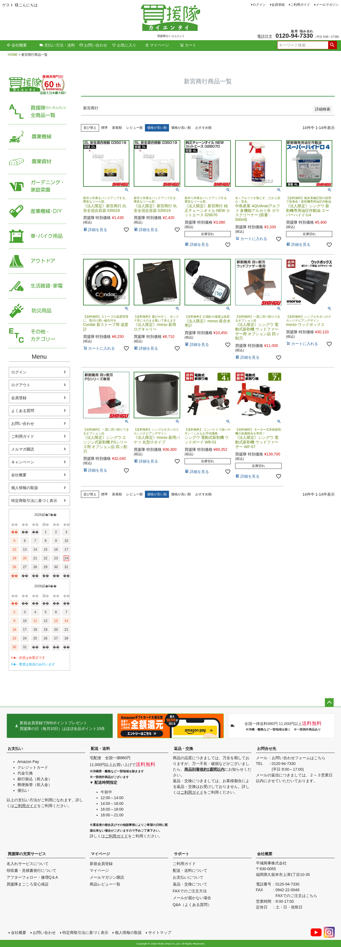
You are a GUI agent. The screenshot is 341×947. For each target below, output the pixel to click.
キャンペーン (22, 462)
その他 (37, 335)
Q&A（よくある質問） (192, 904)
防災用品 (37, 311)
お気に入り (124, 45)
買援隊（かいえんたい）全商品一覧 (37, 112)
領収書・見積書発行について (31, 870)
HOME (13, 55)
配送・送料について (190, 870)
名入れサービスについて (28, 863)
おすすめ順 (203, 128)
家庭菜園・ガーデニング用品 (37, 186)
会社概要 (17, 45)
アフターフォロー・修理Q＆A (32, 877)
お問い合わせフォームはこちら (298, 758)
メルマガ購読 (22, 449)
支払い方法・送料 (57, 45)
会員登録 (278, 5)
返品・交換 (183, 748)
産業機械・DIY (37, 211)
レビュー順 (134, 128)
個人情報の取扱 (24, 488)
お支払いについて (188, 877)
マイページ (157, 45)
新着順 (117, 128)
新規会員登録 (101, 863)
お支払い (15, 748)
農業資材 (37, 161)
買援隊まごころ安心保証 (28, 884)
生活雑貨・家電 (37, 286)
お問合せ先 (266, 748)
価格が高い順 (181, 128)
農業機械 (37, 136)
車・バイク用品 (37, 236)
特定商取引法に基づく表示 (34, 500)
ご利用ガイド (300, 5)
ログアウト (20, 385)
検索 (332, 45)
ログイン (259, 5)
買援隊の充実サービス (27, 854)
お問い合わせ (93, 45)
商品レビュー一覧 (105, 884)
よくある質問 (22, 410)
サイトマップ (159, 932)
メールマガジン (327, 5)
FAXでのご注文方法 (190, 891)
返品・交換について (190, 884)
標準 (104, 128)
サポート (181, 854)
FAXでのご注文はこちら (296, 895)
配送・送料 (100, 748)
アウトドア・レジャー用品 (37, 261)
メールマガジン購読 (107, 877)
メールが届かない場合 (192, 898)
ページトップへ (329, 702)
